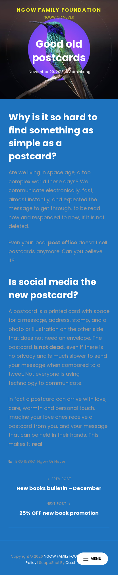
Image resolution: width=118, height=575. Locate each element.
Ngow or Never (51, 461)
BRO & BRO (25, 461)
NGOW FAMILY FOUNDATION (59, 9)
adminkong (79, 71)
